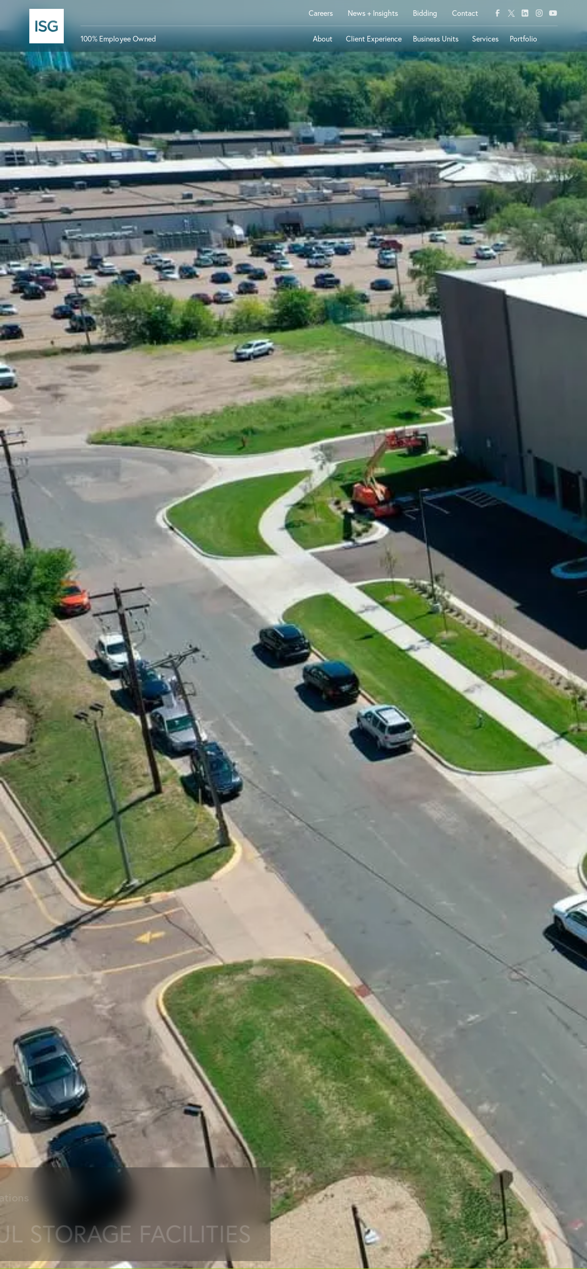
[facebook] (497, 13)
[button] (324, 42)
